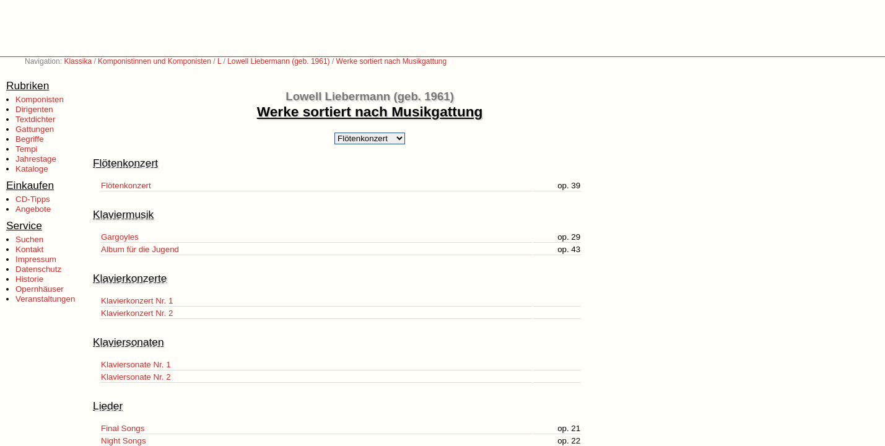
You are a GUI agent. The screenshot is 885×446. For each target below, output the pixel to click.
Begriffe (29, 139)
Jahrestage (35, 159)
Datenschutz (38, 269)
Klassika (78, 61)
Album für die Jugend (140, 249)
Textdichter (35, 119)
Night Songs (123, 440)
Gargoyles (120, 237)
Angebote (33, 209)
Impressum (35, 259)
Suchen (29, 239)
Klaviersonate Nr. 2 (136, 377)
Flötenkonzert (126, 185)
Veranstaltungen (45, 299)
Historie (29, 279)
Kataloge (31, 168)
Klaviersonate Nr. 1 (136, 364)
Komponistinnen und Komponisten (154, 61)
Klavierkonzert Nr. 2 (137, 313)
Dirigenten (34, 109)
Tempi (26, 149)
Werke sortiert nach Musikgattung (391, 61)
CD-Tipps (32, 199)
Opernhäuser (39, 289)
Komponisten (39, 99)
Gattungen (34, 129)
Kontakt (29, 249)
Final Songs (122, 428)
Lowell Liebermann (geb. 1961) (278, 61)
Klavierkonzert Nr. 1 (137, 300)
